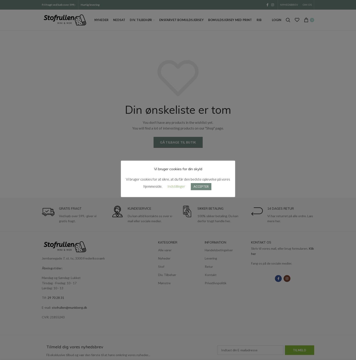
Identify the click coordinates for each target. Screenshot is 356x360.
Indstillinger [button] (176, 186)
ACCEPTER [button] (201, 186)
